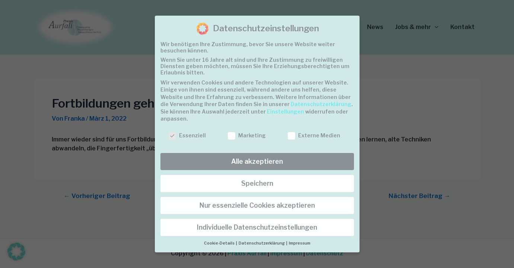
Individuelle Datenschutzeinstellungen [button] (257, 227)
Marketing (247, 135)
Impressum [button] (299, 243)
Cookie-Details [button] (219, 243)
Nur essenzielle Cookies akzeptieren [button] (257, 205)
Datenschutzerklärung (321, 104)
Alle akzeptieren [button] (257, 161)
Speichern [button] (257, 183)
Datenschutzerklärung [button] (262, 243)
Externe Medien (314, 135)
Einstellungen (285, 111)
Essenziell (187, 135)
